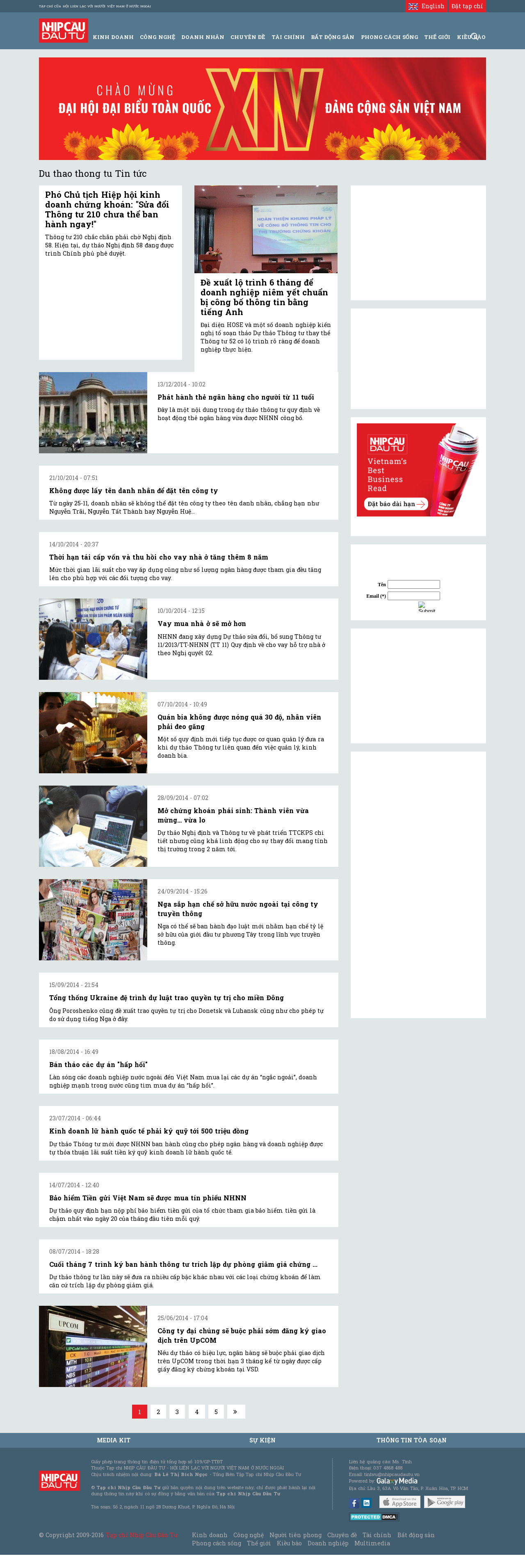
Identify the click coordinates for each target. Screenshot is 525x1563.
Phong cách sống (216, 1543)
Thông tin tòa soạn (412, 1440)
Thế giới (437, 37)
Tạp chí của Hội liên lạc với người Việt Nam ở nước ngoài (95, 6)
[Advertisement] (418, 686)
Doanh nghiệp (328, 1543)
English (426, 6)
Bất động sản (332, 37)
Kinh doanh (209, 1535)
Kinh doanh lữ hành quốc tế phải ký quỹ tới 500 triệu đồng (149, 1131)
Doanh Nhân (202, 37)
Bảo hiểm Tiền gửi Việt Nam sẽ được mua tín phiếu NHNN (148, 1197)
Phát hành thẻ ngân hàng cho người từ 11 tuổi (236, 397)
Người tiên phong (295, 1535)
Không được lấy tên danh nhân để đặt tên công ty (133, 490)
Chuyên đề (248, 37)
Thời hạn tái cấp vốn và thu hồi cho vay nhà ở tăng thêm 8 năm (158, 557)
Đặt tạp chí (467, 6)
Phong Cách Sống (389, 37)
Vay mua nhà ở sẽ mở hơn (202, 623)
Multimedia (372, 1543)
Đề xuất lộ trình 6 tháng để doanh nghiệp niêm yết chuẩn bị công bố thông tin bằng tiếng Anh (264, 297)
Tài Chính (288, 37)
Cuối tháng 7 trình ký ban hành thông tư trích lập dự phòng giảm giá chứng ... (183, 1264)
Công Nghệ (157, 37)
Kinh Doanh (113, 37)
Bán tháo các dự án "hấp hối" (98, 1064)
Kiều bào (289, 1543)
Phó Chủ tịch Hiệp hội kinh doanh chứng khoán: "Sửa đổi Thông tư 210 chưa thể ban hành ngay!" (107, 209)
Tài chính (377, 1535)
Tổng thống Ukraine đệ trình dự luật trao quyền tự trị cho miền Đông (166, 997)
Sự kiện (262, 1440)
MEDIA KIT (113, 1440)
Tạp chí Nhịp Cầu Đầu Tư (142, 1535)
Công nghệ (248, 1535)
